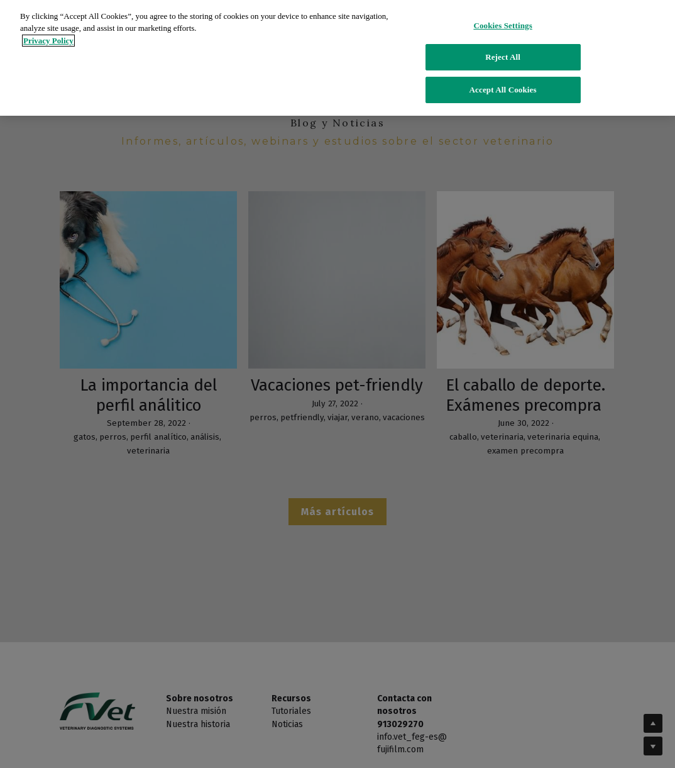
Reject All (502, 47)
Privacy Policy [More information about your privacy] (48, 30)
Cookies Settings (502, 15)
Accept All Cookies (503, 79)
